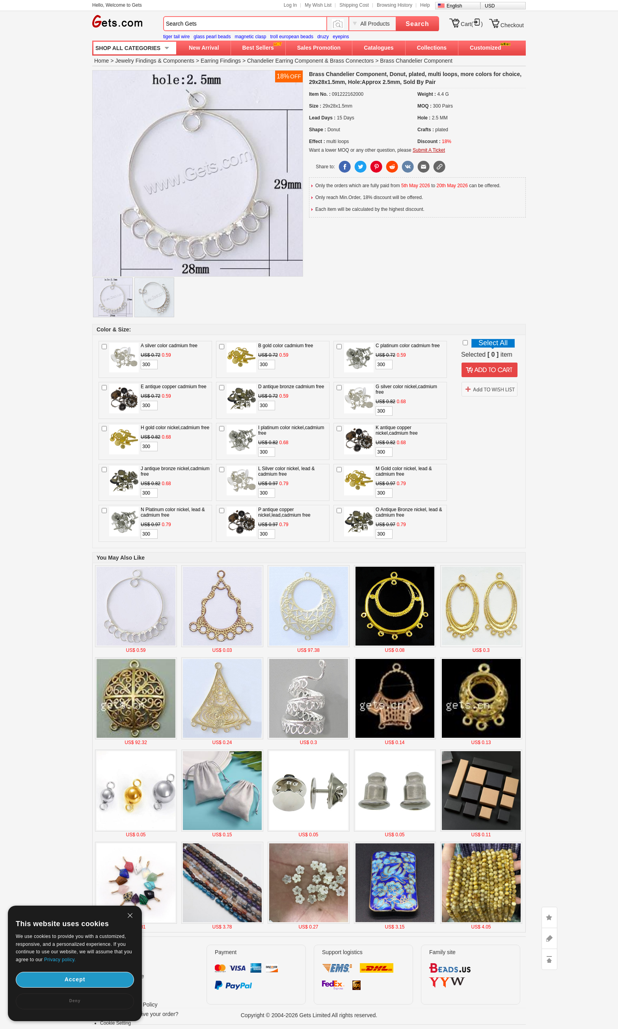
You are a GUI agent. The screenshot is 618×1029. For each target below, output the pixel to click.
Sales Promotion (319, 48)
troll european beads (291, 36)
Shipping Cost (354, 5)
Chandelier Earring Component (285, 61)
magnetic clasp (250, 36)
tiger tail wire (176, 36)
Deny (74, 1001)
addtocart (489, 370)
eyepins (341, 36)
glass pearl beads (212, 36)
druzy (323, 36)
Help (425, 5)
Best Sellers (258, 48)
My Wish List (318, 5)
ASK (549, 938)
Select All (493, 343)
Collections (432, 48)
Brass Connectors (352, 61)
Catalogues (378, 48)
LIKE (549, 917)
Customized (485, 48)
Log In (290, 5)
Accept (75, 979)
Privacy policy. (60, 959)
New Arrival (204, 48)
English (454, 6)
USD (490, 6)
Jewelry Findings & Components (154, 61)
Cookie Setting (115, 1023)
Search (417, 23)
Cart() (472, 24)
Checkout (512, 25)
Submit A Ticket (429, 150)
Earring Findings (221, 61)
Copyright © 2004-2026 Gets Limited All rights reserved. (309, 1015)
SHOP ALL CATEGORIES (127, 48)
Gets (117, 21)
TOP (549, 959)
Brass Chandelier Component (416, 61)
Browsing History (394, 5)
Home (101, 61)
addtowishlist (489, 388)
